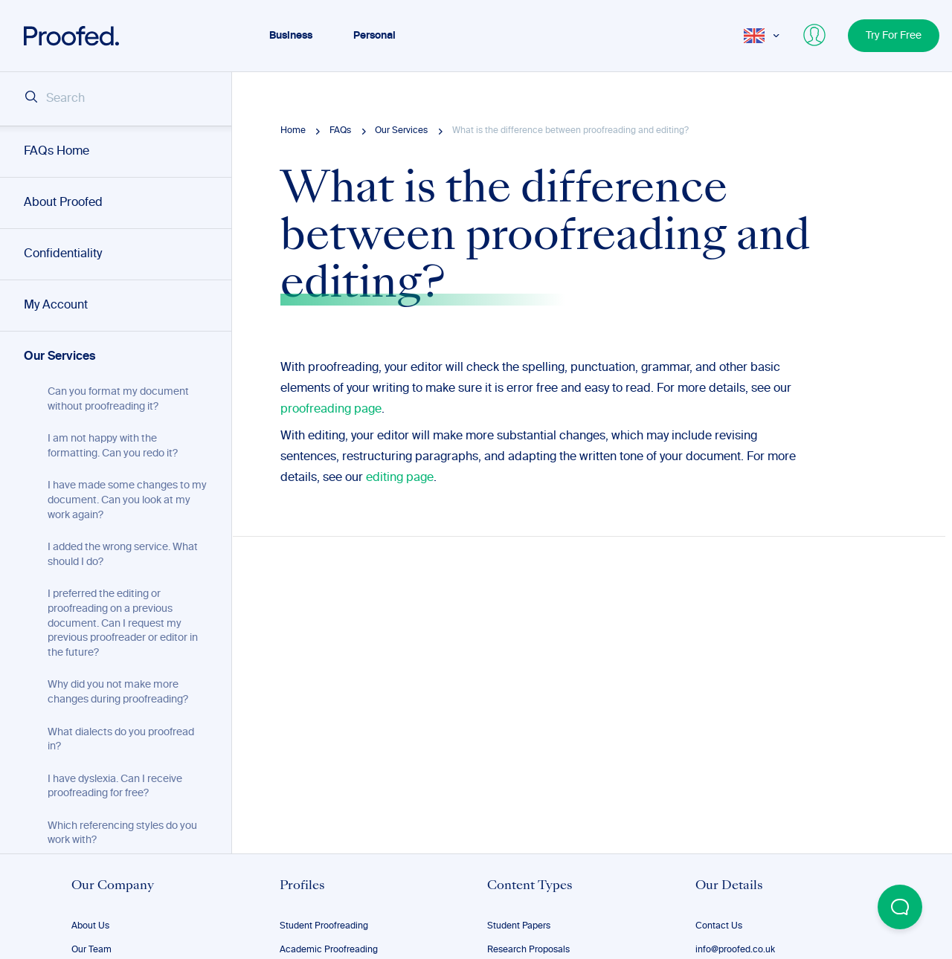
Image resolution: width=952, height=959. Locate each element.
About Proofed (63, 203)
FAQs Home (56, 152)
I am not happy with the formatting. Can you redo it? (113, 446)
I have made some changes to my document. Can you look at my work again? (127, 500)
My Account (56, 305)
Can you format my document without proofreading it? (118, 399)
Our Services (59, 357)
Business (290, 35)
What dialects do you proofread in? (121, 739)
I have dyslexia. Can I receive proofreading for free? (115, 786)
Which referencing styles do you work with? (122, 833)
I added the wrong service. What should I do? (123, 554)
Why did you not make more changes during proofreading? (118, 692)
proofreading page (331, 410)
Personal (374, 35)
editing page (400, 478)
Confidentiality (63, 254)
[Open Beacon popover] (900, 907)
